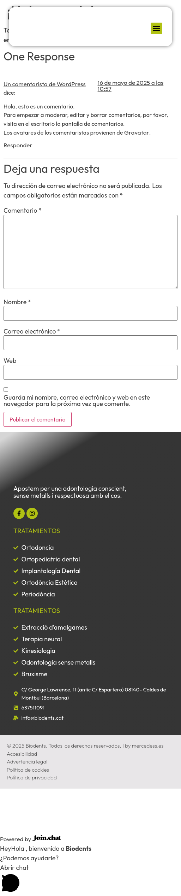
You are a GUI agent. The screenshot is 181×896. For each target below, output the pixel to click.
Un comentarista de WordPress (45, 84)
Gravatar (136, 132)
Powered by (30, 839)
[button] (156, 28)
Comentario (23, 210)
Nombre (17, 302)
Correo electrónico (32, 331)
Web (10, 361)
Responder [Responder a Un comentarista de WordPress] (18, 145)
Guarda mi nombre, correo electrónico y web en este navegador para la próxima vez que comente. (77, 400)
